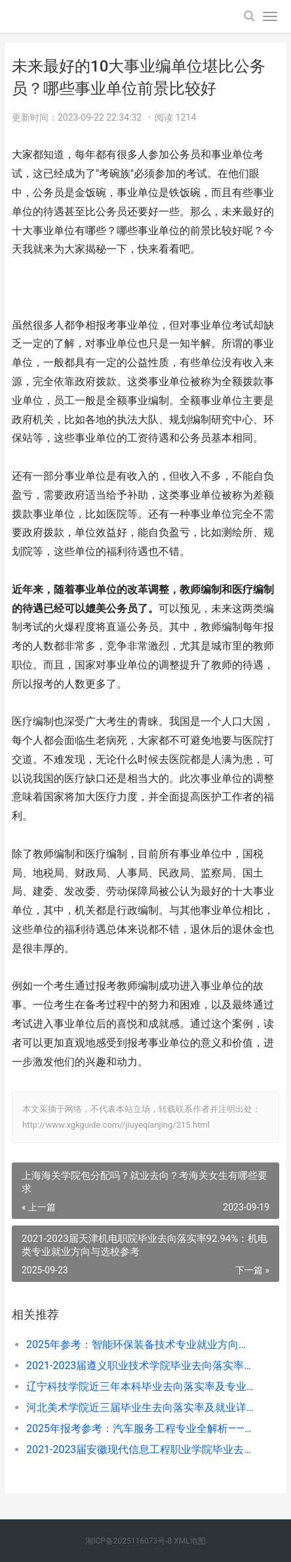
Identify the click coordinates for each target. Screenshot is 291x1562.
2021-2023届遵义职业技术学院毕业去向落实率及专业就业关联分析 (140, 1365)
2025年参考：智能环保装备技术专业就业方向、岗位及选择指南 (140, 1344)
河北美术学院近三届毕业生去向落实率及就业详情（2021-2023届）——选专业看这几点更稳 (140, 1407)
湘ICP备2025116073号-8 (128, 1541)
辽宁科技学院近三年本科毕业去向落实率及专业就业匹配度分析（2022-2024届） (140, 1386)
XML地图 (189, 1541)
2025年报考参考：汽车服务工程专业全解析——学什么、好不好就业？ (140, 1428)
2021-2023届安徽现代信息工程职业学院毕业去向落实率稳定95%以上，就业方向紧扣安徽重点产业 (140, 1449)
